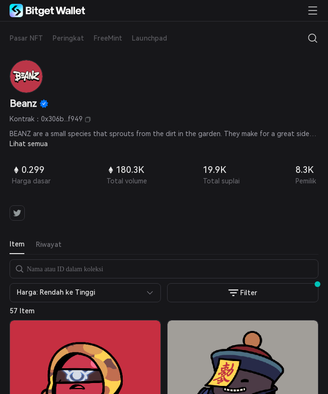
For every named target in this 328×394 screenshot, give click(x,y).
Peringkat (68, 38)
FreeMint (108, 38)
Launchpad (149, 38)
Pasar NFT (26, 38)
